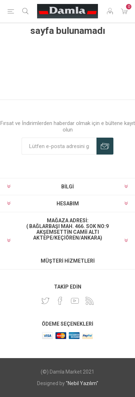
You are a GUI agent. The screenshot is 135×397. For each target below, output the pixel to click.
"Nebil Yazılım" (82, 383)
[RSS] (89, 301)
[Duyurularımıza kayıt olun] (59, 146)
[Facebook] (60, 301)
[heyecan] (45, 301)
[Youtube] (75, 301)
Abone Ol (104, 146)
